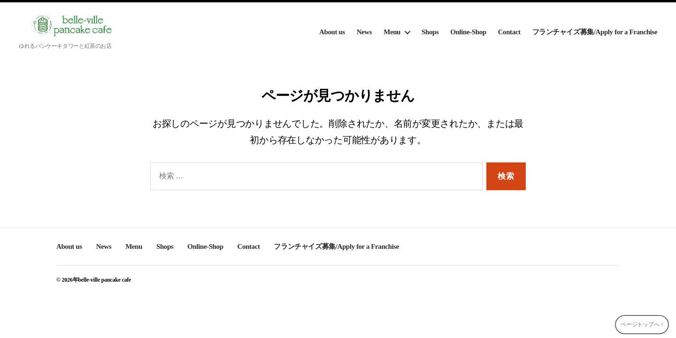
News (364, 32)
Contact (509, 32)
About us (332, 32)
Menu (392, 32)
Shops (430, 32)
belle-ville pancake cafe (104, 280)
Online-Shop (468, 32)
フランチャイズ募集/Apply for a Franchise (594, 32)
